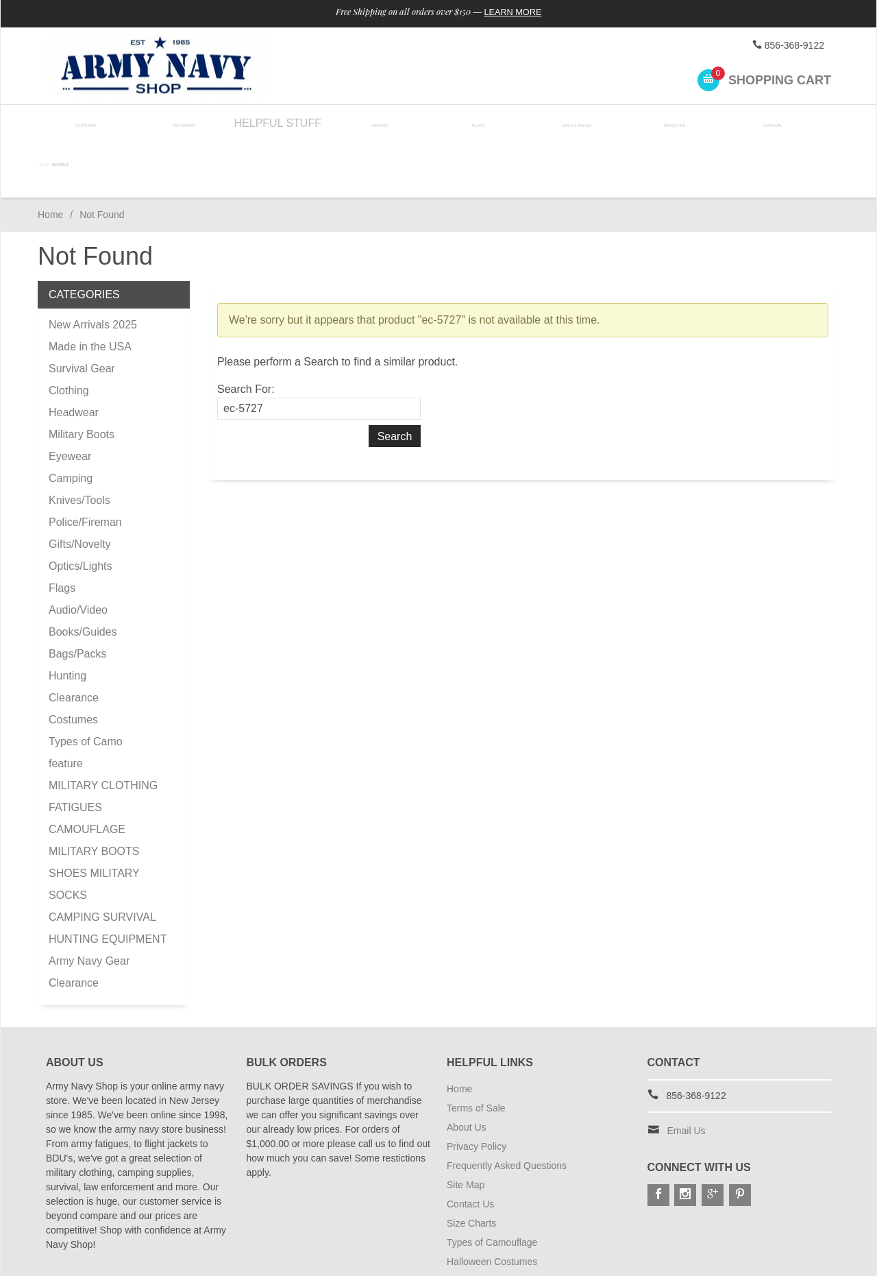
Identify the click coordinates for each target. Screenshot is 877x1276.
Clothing (86, 123)
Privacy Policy (476, 1090)
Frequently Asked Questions (507, 1110)
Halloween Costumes (492, 1206)
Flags (470, 123)
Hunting (67, 620)
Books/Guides (83, 576)
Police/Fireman (85, 466)
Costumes (73, 664)
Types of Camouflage (492, 1186)
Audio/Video (78, 554)
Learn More (523, 12)
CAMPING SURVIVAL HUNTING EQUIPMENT (107, 872)
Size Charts (471, 1167)
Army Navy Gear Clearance (89, 916)
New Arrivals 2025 (93, 269)
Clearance (74, 642)
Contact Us (470, 1148)
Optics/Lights (80, 510)
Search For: (246, 333)
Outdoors (181, 123)
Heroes (374, 123)
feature (66, 708)
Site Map (465, 1129)
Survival (759, 123)
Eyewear (70, 401)
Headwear (74, 357)
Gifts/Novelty (80, 488)
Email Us (686, 1075)
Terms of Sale (476, 1052)
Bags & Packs (566, 123)
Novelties (662, 123)
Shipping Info (475, 1225)
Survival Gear (82, 313)
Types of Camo (86, 686)
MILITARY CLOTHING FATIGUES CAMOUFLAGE (103, 752)
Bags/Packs (77, 598)
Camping (70, 423)
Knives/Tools (79, 444)
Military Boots (81, 379)
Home (50, 159)
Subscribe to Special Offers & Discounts (532, 1244)
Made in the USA (90, 291)
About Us (466, 1071)
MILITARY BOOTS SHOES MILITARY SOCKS (94, 817)
